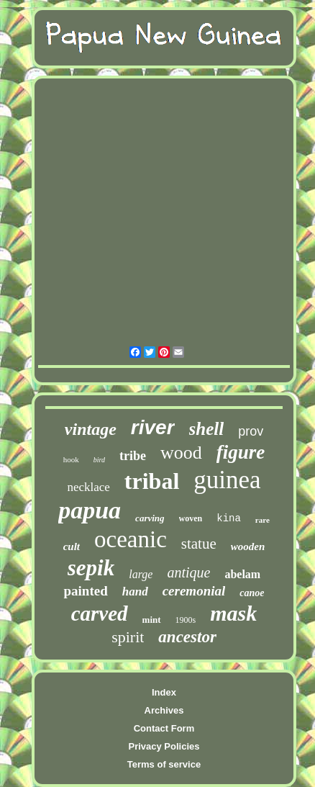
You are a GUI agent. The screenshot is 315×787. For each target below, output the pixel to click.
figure (240, 452)
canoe (251, 593)
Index (164, 692)
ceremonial (194, 590)
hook (71, 459)
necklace (88, 487)
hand (135, 591)
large (140, 574)
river (153, 427)
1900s (185, 620)
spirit (127, 637)
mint (151, 619)
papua (89, 510)
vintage (91, 429)
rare (262, 520)
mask (233, 613)
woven (191, 518)
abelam (242, 574)
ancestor (187, 637)
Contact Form (164, 728)
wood (181, 452)
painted (85, 590)
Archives (164, 710)
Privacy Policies (163, 746)
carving (149, 518)
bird (99, 460)
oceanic (130, 539)
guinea (226, 480)
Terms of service (164, 764)
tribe (132, 456)
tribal (151, 481)
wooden (248, 546)
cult (71, 546)
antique (188, 572)
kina (228, 518)
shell (206, 429)
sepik (91, 567)
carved (99, 613)
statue (198, 543)
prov (250, 431)
